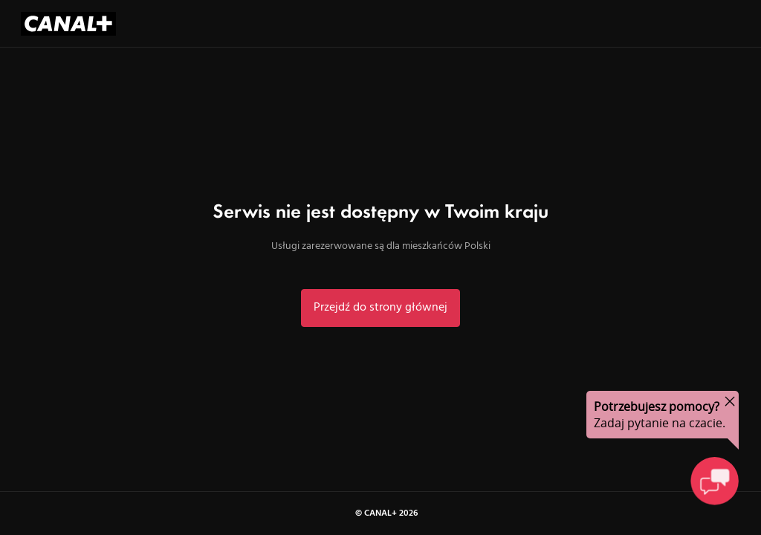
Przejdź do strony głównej (380, 307)
